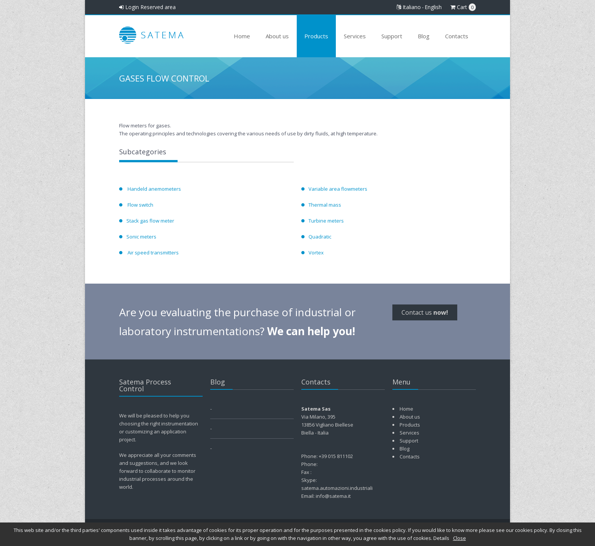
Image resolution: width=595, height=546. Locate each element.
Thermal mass (325, 204)
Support (391, 36)
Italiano (409, 7)
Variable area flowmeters (338, 188)
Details (441, 538)
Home (242, 36)
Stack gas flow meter (150, 220)
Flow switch (139, 204)
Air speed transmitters (152, 252)
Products (316, 36)
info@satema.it (333, 496)
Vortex (316, 252)
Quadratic (320, 236)
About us (277, 36)
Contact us (424, 312)
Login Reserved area (147, 7)
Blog (424, 36)
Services (355, 36)
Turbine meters (326, 220)
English (433, 7)
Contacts (456, 36)
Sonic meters (141, 236)
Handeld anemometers (153, 188)
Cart (463, 7)
